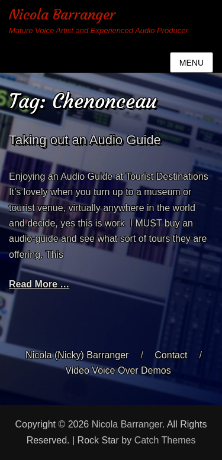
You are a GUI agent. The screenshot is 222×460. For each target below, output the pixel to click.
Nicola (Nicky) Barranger (76, 355)
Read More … (39, 284)
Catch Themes (165, 440)
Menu (191, 62)
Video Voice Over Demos (117, 370)
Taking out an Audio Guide (85, 139)
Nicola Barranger (62, 15)
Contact (171, 355)
